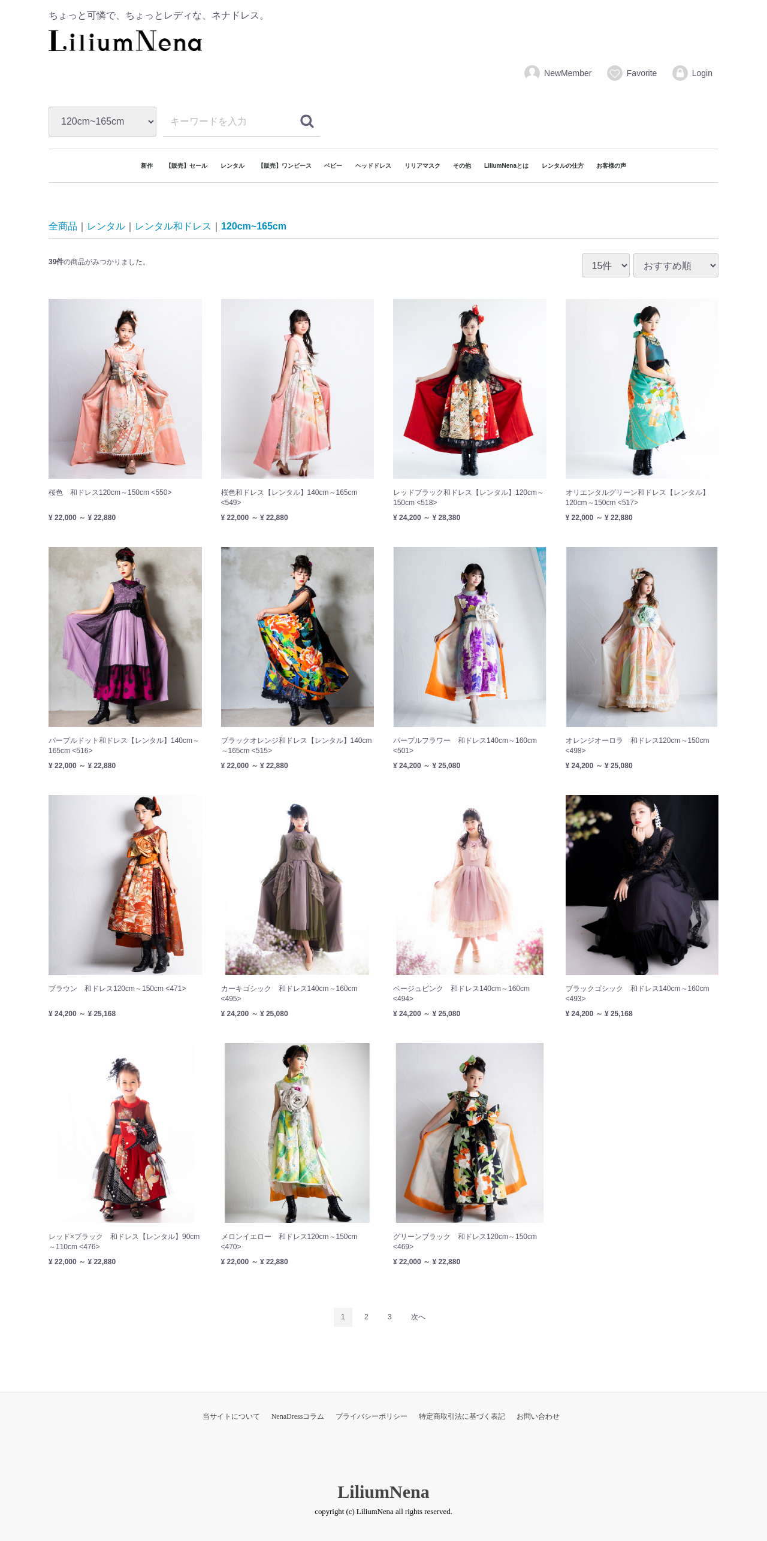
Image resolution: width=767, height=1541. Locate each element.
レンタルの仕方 (563, 165)
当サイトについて (231, 1416)
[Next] (418, 1317)
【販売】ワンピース (285, 165)
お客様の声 (611, 165)
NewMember (557, 73)
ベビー (333, 165)
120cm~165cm (253, 226)
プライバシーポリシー (371, 1416)
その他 (462, 165)
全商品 (63, 226)
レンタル (232, 165)
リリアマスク (422, 165)
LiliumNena (383, 1491)
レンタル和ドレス (173, 226)
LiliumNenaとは (506, 165)
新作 (147, 165)
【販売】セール (186, 165)
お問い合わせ (538, 1416)
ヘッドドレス (373, 165)
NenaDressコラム (298, 1416)
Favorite (631, 73)
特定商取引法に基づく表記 (462, 1416)
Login (691, 73)
